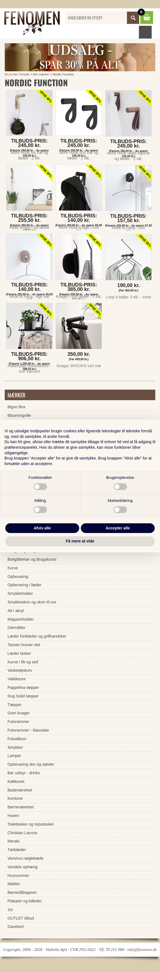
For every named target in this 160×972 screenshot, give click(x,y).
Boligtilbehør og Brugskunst (32, 559)
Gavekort (16, 926)
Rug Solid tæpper (23, 696)
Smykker (15, 747)
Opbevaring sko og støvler (31, 764)
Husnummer (18, 875)
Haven (13, 815)
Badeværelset (20, 790)
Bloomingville (19, 415)
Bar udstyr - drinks (24, 773)
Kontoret (15, 798)
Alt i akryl (16, 610)
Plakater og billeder (25, 901)
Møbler (14, 884)
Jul (10, 909)
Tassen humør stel (24, 645)
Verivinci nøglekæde (26, 858)
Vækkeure (17, 679)
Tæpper (14, 704)
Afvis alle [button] (42, 528)
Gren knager (19, 713)
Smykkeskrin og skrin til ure (32, 602)
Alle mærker (41, 74)
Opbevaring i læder (24, 585)
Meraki (13, 841)
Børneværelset (21, 807)
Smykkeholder (20, 593)
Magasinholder (21, 619)
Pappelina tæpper (23, 687)
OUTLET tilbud (21, 918)
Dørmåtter (17, 627)
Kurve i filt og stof (23, 662)
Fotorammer (18, 721)
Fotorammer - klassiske (28, 730)
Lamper (14, 755)
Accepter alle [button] (118, 528)
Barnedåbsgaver (22, 892)
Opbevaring (18, 576)
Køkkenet (16, 781)
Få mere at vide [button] (80, 541)
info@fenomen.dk (142, 949)
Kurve (13, 568)
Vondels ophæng (23, 867)
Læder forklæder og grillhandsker (37, 636)
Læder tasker (19, 653)
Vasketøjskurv (20, 670)
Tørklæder (17, 849)
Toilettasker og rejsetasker (31, 824)
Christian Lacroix (22, 833)
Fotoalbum (17, 739)
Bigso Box (17, 407)
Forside (24, 74)
